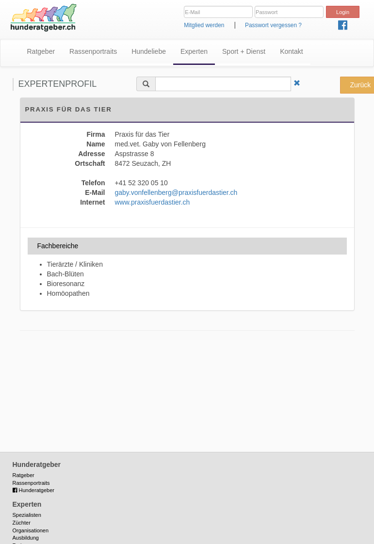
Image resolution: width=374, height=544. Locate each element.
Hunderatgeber (33, 490)
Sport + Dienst (243, 51)
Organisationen (31, 530)
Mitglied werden (204, 25)
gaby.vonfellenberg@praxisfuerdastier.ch (176, 192)
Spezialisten (27, 515)
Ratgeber (41, 51)
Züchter (22, 523)
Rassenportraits (93, 51)
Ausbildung (26, 538)
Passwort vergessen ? (273, 25)
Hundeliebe (148, 51)
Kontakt (291, 51)
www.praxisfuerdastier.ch (152, 202)
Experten (194, 51)
